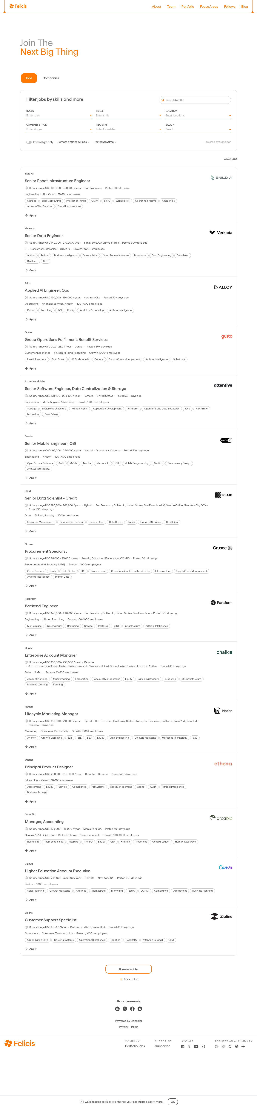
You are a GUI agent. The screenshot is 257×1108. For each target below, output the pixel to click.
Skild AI (29, 173)
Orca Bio (30, 814)
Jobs (29, 78)
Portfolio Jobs (135, 1046)
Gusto (28, 332)
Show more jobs (128, 969)
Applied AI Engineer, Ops (47, 290)
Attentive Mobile (35, 381)
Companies (51, 78)
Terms (134, 1027)
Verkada (30, 228)
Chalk (28, 647)
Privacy (123, 1027)
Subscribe (162, 1046)
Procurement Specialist (46, 551)
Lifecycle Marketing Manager (51, 713)
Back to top (128, 979)
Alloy (28, 283)
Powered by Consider (217, 142)
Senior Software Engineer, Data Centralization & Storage (75, 388)
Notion (29, 706)
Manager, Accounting (44, 821)
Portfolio (187, 6)
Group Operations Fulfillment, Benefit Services (66, 339)
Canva (29, 863)
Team (171, 6)
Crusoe (29, 544)
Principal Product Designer (49, 767)
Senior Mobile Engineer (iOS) (50, 443)
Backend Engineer (41, 606)
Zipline (29, 912)
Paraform (30, 598)
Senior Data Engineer (44, 235)
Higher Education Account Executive (57, 871)
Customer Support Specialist (50, 920)
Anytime (109, 142)
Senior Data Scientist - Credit (51, 498)
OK (173, 1102)
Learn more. (155, 1102)
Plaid (28, 490)
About (156, 6)
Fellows (229, 6)
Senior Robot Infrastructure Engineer (57, 180)
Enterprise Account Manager (51, 655)
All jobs (83, 142)
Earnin (29, 436)
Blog (244, 6)
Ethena (29, 759)
